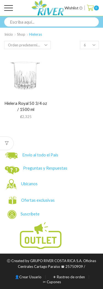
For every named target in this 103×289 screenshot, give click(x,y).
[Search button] (94, 22)
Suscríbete (23, 214)
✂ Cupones (52, 282)
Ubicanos (29, 183)
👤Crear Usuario (28, 277)
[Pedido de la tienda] (27, 45)
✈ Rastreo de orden (69, 277)
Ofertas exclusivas (38, 200)
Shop (21, 34)
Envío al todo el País (31, 155)
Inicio (8, 34)
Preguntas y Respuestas (45, 167)
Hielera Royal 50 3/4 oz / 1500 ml (25, 106)
